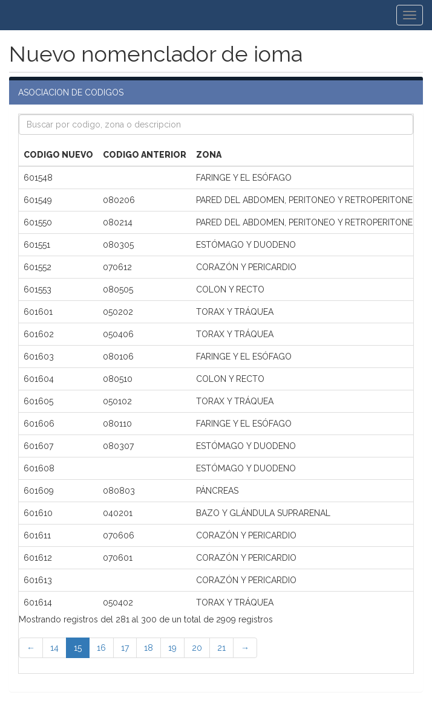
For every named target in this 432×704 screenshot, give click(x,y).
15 (78, 648)
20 (197, 648)
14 (54, 648)
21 (221, 648)
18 (148, 648)
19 (172, 648)
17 (125, 648)
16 (101, 648)
